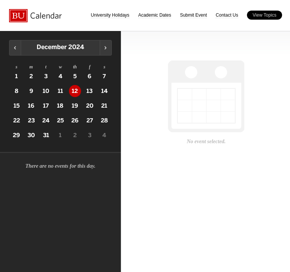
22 (16, 120)
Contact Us (227, 15)
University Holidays (110, 15)
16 (31, 106)
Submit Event (193, 15)
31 (46, 135)
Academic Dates (154, 15)
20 (89, 106)
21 (104, 106)
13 (89, 91)
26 (75, 120)
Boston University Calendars (35, 15)
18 (60, 106)
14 (104, 91)
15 (17, 106)
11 (60, 91)
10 (46, 91)
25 (60, 120)
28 (104, 120)
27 (89, 120)
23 (31, 120)
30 (31, 135)
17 (46, 106)
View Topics (264, 15)
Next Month (105, 48)
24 (45, 120)
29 (16, 135)
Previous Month (15, 48)
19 (75, 106)
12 (75, 91)
